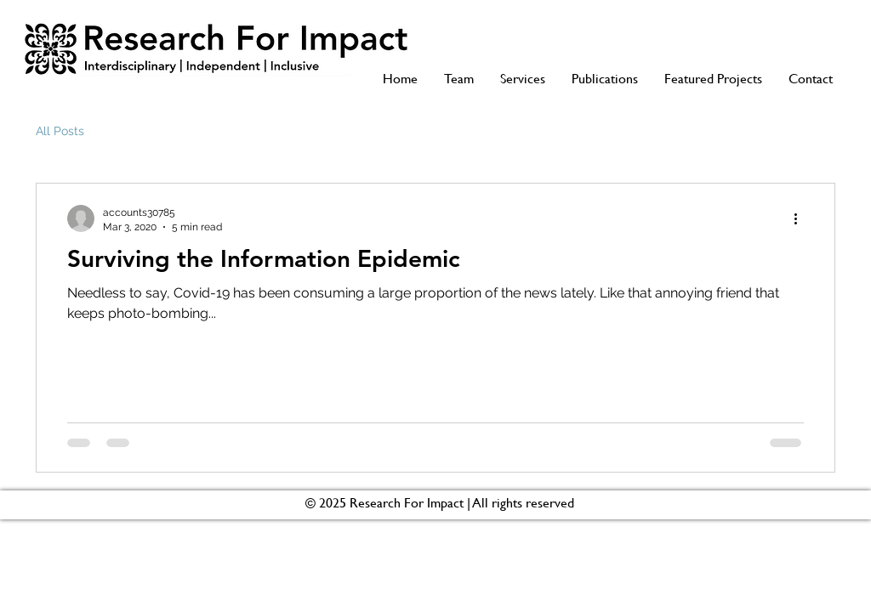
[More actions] (801, 218)
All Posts (60, 131)
